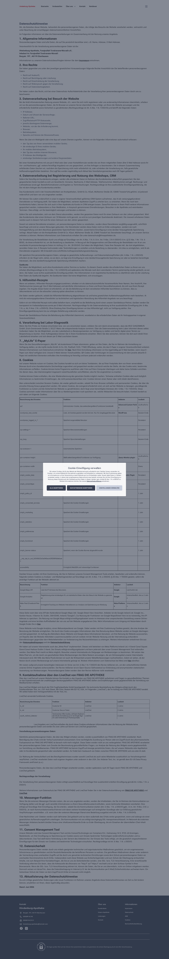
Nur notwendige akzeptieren (81, 488)
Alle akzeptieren (56, 488)
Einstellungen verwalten (109, 488)
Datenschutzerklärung (94, 481)
